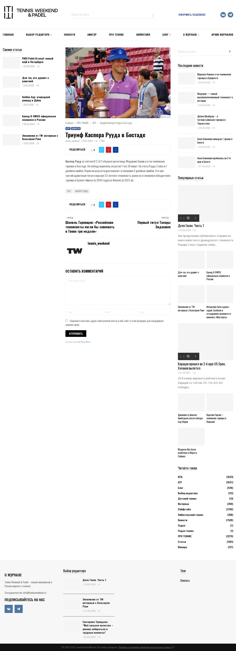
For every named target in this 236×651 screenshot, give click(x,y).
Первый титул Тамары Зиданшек (154, 224)
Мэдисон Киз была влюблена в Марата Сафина (187, 452)
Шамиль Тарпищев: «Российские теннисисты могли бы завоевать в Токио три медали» (89, 227)
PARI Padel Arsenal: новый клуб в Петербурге (37, 60)
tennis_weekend (72, 140)
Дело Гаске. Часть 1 (191, 225)
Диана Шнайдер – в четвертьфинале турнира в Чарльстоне (211, 119)
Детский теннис (187, 498)
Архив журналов (222, 34)
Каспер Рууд (81, 191)
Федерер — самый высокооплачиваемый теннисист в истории (215, 97)
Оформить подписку (191, 14)
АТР (68, 128)
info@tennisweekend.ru (34, 592)
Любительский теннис (190, 515)
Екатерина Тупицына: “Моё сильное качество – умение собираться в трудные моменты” (98, 627)
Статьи (182, 542)
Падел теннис (186, 531)
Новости (76, 128)
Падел (181, 525)
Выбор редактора (37, 34)
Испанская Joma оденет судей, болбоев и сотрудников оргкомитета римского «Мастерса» (218, 312)
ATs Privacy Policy (84, 342)
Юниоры (182, 547)
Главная (8, 34)
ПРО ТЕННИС (116, 34)
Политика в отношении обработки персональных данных (145, 647)
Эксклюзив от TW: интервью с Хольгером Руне (40, 137)
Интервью (183, 504)
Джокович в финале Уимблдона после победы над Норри (190, 418)
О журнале (190, 34)
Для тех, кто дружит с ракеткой (35, 79)
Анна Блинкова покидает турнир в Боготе (214, 140)
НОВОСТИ (69, 34)
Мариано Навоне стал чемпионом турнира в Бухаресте (214, 76)
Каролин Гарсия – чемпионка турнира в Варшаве (216, 418)
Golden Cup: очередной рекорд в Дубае (36, 98)
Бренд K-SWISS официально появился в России (39, 117)
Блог (165, 34)
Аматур (92, 34)
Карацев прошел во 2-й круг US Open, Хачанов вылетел (201, 365)
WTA (180, 477)
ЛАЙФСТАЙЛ (143, 34)
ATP (69, 191)
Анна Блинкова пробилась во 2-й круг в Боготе (214, 159)
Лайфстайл (184, 509)
